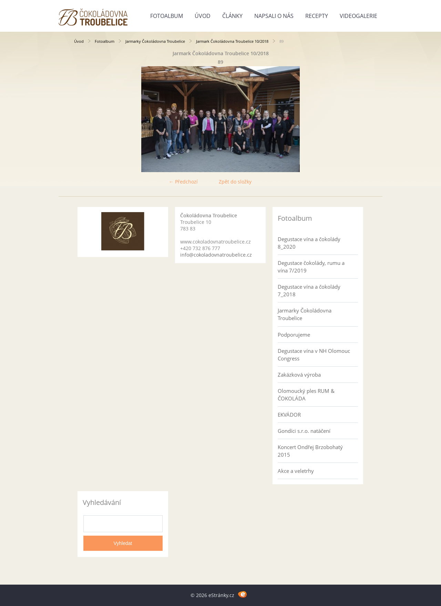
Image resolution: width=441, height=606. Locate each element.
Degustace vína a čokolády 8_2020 (309, 243)
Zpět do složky (235, 181)
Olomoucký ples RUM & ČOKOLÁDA (306, 394)
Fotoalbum (166, 16)
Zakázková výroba (299, 374)
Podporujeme (294, 334)
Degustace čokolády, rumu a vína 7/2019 (311, 266)
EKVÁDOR (289, 414)
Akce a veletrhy (296, 470)
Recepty (316, 16)
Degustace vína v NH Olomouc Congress (314, 354)
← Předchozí (183, 181)
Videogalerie (358, 16)
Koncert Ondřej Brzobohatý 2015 (310, 451)
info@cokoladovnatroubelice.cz (216, 254)
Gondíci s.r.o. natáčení (304, 430)
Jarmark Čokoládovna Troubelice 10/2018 (232, 41)
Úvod (203, 16)
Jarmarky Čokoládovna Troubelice (155, 41)
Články (232, 16)
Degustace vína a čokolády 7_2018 (309, 290)
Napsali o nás (274, 16)
